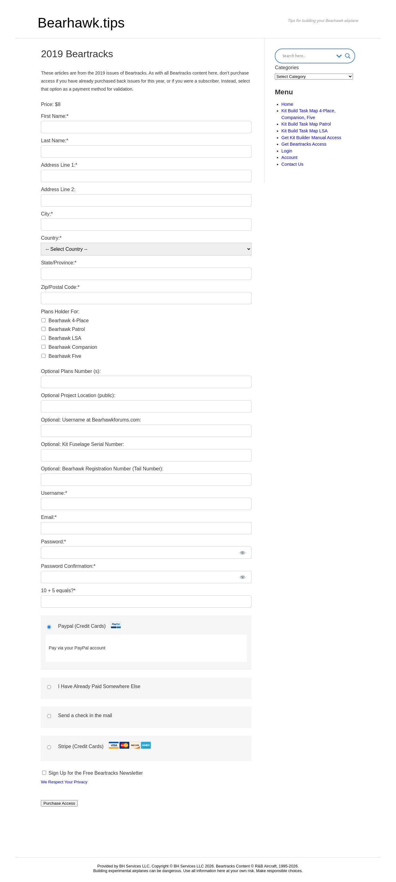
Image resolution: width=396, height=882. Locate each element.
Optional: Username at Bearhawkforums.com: (91, 419)
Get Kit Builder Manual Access (312, 137)
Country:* (51, 238)
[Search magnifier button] (347, 56)
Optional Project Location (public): (78, 395)
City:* (47, 213)
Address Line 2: (58, 189)
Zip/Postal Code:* (60, 287)
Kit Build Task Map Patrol (306, 124)
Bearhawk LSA (65, 338)
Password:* (53, 541)
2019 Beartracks (77, 53)
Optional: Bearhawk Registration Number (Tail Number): (102, 468)
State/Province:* (58, 262)
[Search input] (307, 56)
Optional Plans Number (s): (71, 371)
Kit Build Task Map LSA (305, 130)
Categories (287, 67)
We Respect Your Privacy (64, 782)
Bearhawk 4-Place (69, 320)
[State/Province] (146, 274)
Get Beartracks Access (304, 144)
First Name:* (54, 116)
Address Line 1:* (59, 165)
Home (287, 104)
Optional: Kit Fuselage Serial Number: (82, 444)
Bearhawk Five (65, 356)
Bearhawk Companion (73, 347)
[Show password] (242, 552)
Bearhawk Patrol (67, 329)
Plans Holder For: (60, 311)
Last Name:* (54, 140)
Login (287, 150)
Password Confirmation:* (68, 566)
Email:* (49, 517)
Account (290, 157)
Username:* (54, 493)
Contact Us (292, 164)
